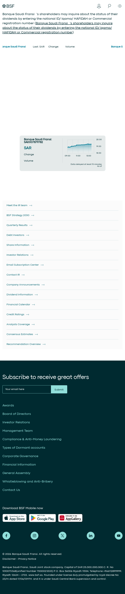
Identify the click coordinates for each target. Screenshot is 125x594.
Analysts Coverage (18, 324)
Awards (8, 405)
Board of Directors (16, 414)
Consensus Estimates (20, 334)
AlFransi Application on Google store (71, 518)
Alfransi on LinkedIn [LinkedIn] (91, 536)
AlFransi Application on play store (42, 518)
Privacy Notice (27, 559)
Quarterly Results (17, 225)
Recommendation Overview (24, 344)
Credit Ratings (15, 314)
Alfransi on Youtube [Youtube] (119, 536)
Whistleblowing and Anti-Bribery (27, 481)
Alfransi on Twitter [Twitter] (62, 536)
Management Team (17, 430)
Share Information (18, 245)
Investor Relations (17, 255)
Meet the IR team (17, 205)
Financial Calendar (18, 305)
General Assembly (16, 473)
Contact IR (13, 275)
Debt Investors (15, 235)
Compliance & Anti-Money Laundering (32, 439)
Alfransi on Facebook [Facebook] (6, 536)
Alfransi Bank (8, 6)
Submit (59, 390)
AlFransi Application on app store (14, 518)
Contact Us (11, 490)
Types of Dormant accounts (23, 447)
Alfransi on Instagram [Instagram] (34, 536)
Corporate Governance (20, 456)
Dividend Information (20, 295)
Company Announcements (23, 285)
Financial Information (19, 464)
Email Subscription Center (23, 265)
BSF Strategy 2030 (18, 215)
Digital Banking (99, 6)
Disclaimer (9, 559)
